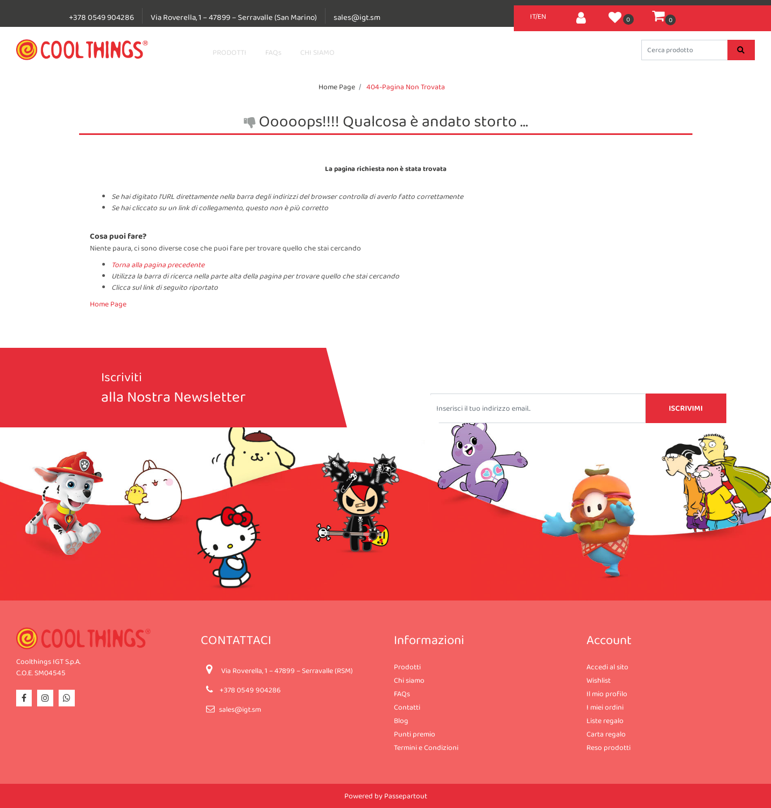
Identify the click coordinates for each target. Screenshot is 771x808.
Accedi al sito (607, 666)
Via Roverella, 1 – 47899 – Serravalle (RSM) (287, 670)
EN (541, 16)
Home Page (337, 86)
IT (532, 16)
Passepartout (405, 795)
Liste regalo (605, 720)
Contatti (407, 707)
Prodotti (407, 666)
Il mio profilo (606, 693)
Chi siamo (409, 680)
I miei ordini (605, 707)
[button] (581, 16)
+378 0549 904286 (101, 17)
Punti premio (414, 733)
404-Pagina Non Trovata (405, 86)
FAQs (273, 52)
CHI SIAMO (317, 52)
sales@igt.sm (357, 17)
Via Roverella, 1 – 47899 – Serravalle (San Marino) (234, 17)
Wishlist (598, 680)
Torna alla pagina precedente (157, 264)
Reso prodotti (608, 747)
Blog (401, 720)
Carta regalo (606, 733)
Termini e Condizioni (426, 747)
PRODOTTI (229, 52)
